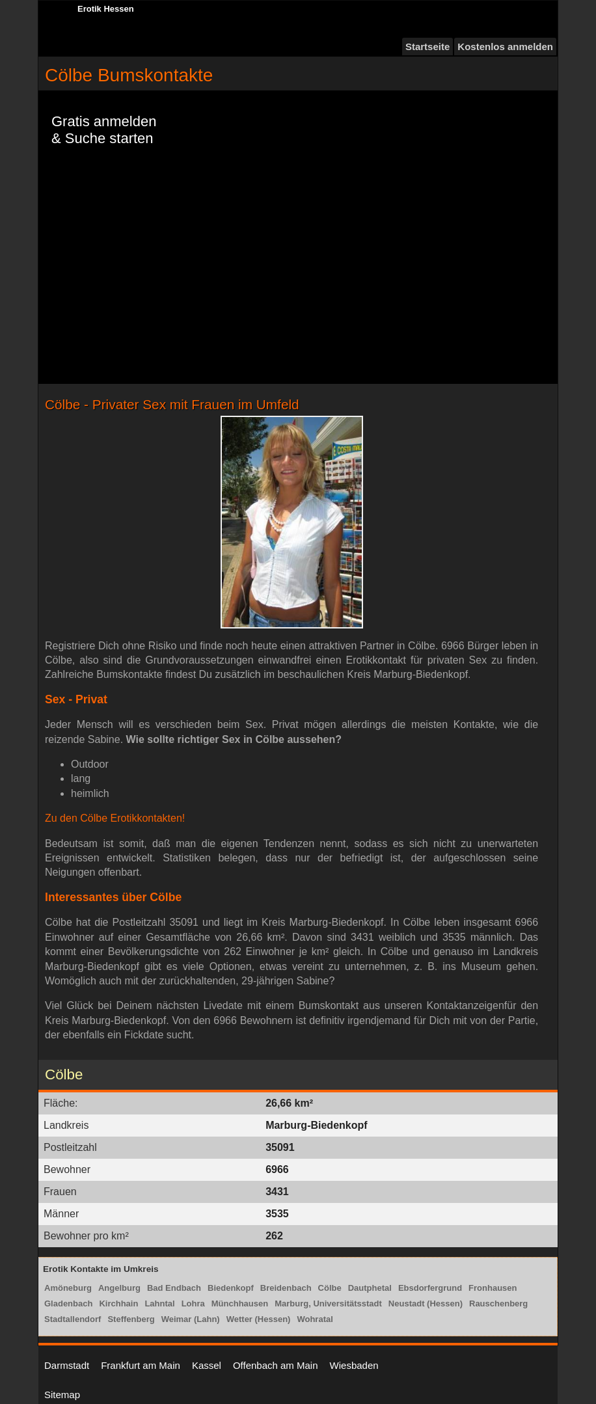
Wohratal (314, 1319)
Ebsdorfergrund (430, 1288)
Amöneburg (68, 1288)
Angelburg (119, 1288)
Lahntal (159, 1303)
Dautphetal (370, 1288)
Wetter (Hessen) (258, 1319)
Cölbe (330, 1288)
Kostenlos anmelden (505, 46)
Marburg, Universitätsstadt (328, 1303)
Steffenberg (130, 1319)
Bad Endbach (174, 1288)
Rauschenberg (498, 1303)
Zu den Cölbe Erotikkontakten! (115, 818)
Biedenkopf (231, 1288)
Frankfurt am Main (140, 1365)
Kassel (206, 1365)
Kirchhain (118, 1303)
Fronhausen (492, 1288)
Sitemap (62, 1394)
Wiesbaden (354, 1365)
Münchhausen (239, 1303)
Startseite (427, 46)
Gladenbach (68, 1303)
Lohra (193, 1303)
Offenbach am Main (275, 1365)
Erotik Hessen (105, 9)
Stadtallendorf (72, 1319)
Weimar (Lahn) (190, 1319)
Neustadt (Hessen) (425, 1303)
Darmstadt (66, 1365)
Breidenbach (286, 1288)
